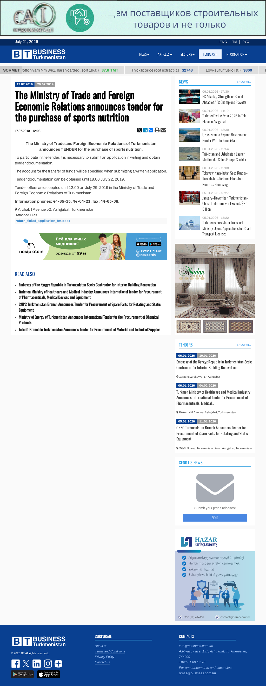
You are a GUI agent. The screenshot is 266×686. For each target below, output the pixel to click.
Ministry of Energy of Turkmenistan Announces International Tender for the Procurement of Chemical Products (88, 319)
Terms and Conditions (110, 651)
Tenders (186, 345)
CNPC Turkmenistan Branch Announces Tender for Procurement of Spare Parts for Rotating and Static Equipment (90, 307)
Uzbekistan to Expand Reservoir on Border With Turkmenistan (224, 137)
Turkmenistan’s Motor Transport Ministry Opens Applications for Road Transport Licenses (226, 228)
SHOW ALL (244, 81)
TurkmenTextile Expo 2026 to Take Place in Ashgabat (224, 118)
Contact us (102, 662)
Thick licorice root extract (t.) (166, 70)
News (183, 82)
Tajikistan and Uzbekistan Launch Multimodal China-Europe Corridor (224, 156)
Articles (165, 54)
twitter (26, 663)
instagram (47, 663)
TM (234, 42)
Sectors (188, 54)
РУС (245, 42)
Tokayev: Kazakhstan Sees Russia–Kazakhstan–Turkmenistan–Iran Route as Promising (225, 178)
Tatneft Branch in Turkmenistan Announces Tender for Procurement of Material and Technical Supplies (89, 329)
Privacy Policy (104, 657)
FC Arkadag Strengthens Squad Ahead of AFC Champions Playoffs (224, 99)
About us (101, 646)
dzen (57, 663)
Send (215, 517)
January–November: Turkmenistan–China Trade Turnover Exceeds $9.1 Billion (225, 203)
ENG (223, 42)
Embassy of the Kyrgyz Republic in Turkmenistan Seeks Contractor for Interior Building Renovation (87, 284)
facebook (16, 663)
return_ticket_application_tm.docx (43, 221)
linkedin (37, 663)
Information (236, 54)
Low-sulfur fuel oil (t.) (233, 70)
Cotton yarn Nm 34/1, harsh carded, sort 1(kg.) (73, 70)
